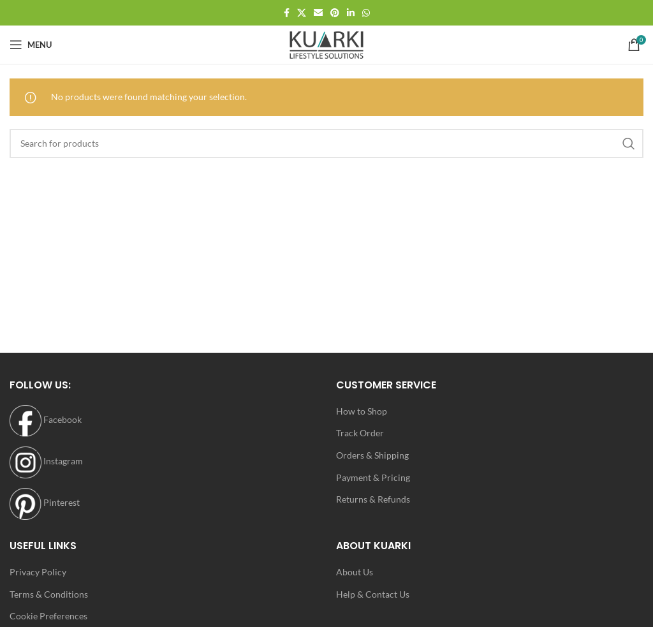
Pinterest (45, 502)
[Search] (326, 143)
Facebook (46, 419)
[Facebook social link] (286, 13)
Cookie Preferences (48, 615)
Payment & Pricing (373, 477)
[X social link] (301, 13)
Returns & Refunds (373, 499)
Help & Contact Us (372, 594)
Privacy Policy (38, 571)
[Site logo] (326, 43)
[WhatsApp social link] (366, 13)
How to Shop (361, 411)
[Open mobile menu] (30, 44)
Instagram (46, 460)
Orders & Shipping (372, 455)
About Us (354, 571)
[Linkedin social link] (350, 13)
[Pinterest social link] (334, 13)
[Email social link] (318, 13)
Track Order (360, 432)
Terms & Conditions (49, 594)
